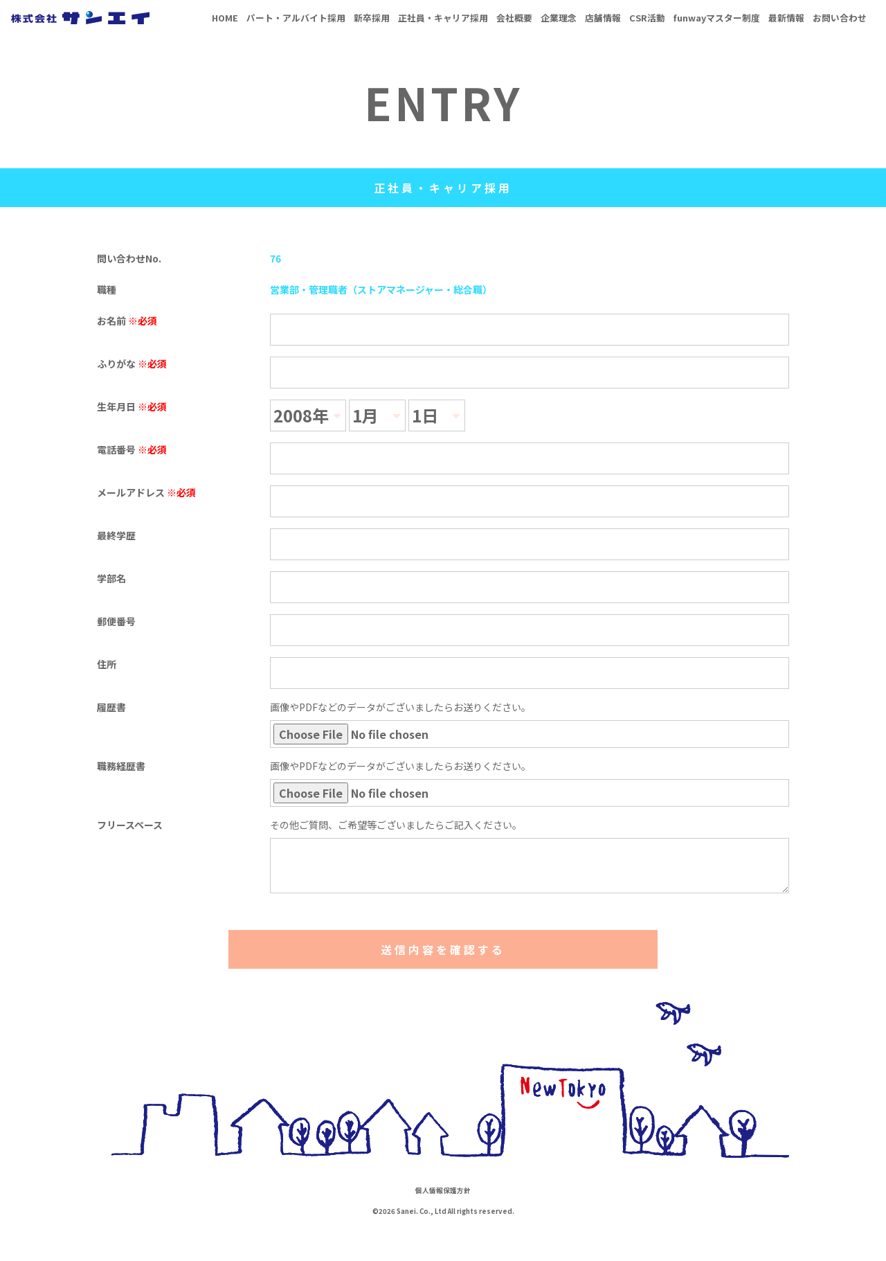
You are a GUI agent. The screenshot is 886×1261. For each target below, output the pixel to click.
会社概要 (514, 17)
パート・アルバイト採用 (295, 17)
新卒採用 (372, 17)
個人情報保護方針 (443, 1190)
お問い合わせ (840, 17)
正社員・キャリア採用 (443, 17)
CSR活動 (647, 17)
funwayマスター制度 (716, 17)
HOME (225, 17)
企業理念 (559, 17)
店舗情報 (603, 17)
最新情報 (786, 17)
